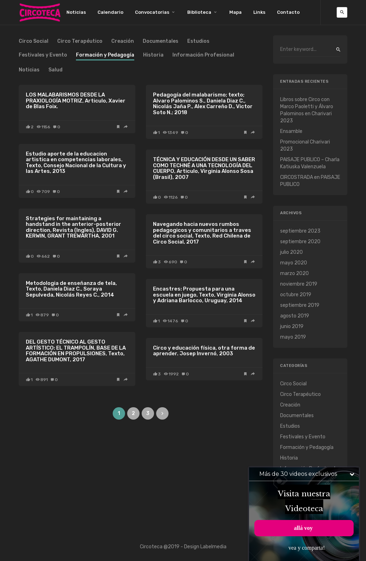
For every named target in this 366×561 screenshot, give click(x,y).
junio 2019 (291, 326)
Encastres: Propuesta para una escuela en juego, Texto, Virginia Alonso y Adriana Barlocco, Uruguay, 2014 (204, 295)
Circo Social (33, 41)
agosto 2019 (294, 316)
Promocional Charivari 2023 (305, 145)
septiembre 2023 (300, 231)
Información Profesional (203, 55)
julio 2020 (291, 252)
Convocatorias (152, 12)
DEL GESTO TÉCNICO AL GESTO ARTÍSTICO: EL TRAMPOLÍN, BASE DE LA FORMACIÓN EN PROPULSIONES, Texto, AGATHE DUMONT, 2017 (76, 351)
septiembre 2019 (299, 305)
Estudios (198, 41)
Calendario (110, 12)
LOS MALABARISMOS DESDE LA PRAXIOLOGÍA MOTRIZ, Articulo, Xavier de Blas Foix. (75, 101)
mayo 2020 (293, 263)
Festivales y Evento (43, 55)
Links (259, 12)
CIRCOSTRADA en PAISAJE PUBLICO (310, 180)
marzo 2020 (294, 273)
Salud (55, 70)
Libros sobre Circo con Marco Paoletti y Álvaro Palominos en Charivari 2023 (306, 110)
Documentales (160, 41)
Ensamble (291, 131)
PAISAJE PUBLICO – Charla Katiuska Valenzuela (310, 163)
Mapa (235, 12)
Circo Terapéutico (79, 41)
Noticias (76, 12)
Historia (153, 55)
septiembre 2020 (300, 242)
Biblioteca (199, 12)
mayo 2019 (293, 337)
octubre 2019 (295, 295)
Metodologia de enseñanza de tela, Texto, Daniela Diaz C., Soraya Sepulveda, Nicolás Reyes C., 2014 (71, 289)
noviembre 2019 (298, 284)
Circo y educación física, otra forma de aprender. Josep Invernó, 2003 (204, 351)
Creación (122, 41)
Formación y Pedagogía (306, 447)
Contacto (288, 12)
